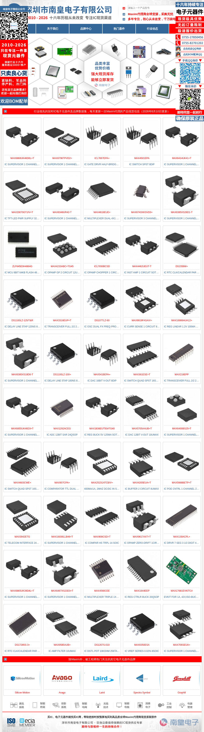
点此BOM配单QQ (192, 54)
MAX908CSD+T (102, 536)
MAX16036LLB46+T (62, 536)
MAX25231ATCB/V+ (102, 482)
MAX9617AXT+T (142, 536)
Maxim (75, 659)
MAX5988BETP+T (181, 482)
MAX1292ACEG (62, 428)
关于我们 (52, 28)
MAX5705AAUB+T (142, 428)
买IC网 (77, 716)
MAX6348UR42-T (62, 212)
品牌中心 (85, 28)
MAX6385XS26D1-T (182, 212)
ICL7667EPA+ (102, 158)
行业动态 (152, 28)
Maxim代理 (113, 111)
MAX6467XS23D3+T (62, 590)
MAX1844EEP (142, 590)
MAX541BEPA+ (102, 374)
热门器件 (119, 28)
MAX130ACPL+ (181, 536)
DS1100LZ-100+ (62, 374)
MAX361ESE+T (141, 374)
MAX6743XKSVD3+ (141, 212)
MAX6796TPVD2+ (62, 158)
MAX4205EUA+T (142, 482)
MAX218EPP (182, 374)
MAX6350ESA (142, 645)
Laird (102, 692)
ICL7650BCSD (102, 266)
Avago (62, 692)
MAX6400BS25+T (181, 428)
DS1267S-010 (101, 645)
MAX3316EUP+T (62, 320)
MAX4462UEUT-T (141, 266)
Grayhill (182, 692)
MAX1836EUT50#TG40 (102, 428)
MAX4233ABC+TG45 (62, 266)
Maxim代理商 (137, 14)
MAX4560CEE (102, 590)
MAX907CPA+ (62, 482)
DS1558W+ (182, 266)
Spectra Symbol (141, 692)
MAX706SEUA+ (181, 645)
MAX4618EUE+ (102, 212)
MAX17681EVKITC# (181, 590)
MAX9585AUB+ (62, 645)
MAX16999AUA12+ (181, 320)
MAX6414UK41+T (181, 158)
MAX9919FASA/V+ (142, 320)
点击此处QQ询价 (192, 48)
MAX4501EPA (141, 158)
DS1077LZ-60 (102, 320)
